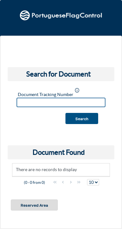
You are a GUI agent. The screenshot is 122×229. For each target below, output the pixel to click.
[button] (81, 118)
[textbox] (61, 102)
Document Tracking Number (45, 94)
